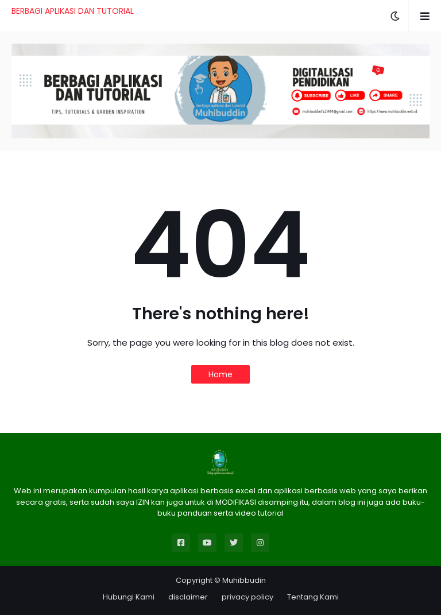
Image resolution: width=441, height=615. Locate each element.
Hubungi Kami (128, 596)
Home (220, 374)
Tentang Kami (313, 596)
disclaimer (188, 596)
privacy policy (247, 596)
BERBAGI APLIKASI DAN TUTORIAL (72, 11)
